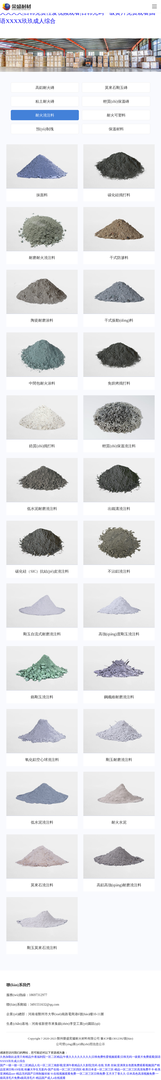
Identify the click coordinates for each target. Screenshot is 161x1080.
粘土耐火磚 (44, 101)
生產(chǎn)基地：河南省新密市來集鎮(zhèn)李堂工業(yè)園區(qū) (53, 1023)
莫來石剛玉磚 (116, 88)
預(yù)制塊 (45, 129)
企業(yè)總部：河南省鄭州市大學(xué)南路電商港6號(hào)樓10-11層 (55, 1014)
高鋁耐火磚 (44, 88)
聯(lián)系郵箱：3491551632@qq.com (32, 1004)
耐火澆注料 (44, 115)
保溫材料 (116, 129)
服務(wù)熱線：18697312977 (26, 995)
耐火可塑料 (116, 115)
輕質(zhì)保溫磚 (116, 101)
